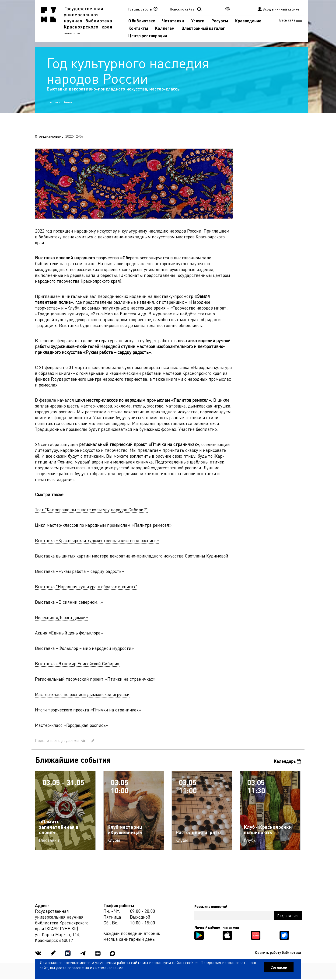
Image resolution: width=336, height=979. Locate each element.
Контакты (138, 28)
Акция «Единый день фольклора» (69, 633)
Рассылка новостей (210, 906)
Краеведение (248, 20)
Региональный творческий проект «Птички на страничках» (95, 679)
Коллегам (165, 28)
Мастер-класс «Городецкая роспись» (71, 725)
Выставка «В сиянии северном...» (69, 602)
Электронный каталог (203, 28)
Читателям (173, 20)
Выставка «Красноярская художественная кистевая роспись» (97, 540)
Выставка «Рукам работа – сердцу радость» (79, 571)
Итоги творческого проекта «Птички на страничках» (88, 710)
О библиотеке (141, 20)
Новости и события (59, 102)
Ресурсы (219, 20)
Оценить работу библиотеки (278, 952)
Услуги (197, 20)
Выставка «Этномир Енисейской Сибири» (77, 663)
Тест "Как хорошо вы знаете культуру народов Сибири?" (91, 509)
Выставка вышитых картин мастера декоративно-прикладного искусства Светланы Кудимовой (131, 556)
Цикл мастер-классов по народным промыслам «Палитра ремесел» (103, 525)
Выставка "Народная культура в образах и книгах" (86, 586)
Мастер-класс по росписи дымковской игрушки (82, 694)
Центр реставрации (147, 35)
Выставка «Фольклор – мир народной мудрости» (84, 648)
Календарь (287, 761)
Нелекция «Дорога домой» (61, 617)
